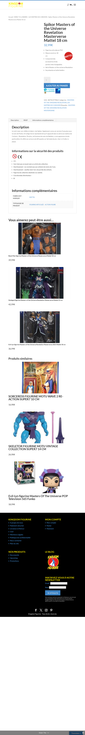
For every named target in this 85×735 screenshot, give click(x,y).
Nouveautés (14, 555)
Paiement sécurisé (17, 526)
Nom (47, 587)
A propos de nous (16, 523)
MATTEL (32, 197)
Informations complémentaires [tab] (43, 120)
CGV (12, 532)
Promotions (14, 561)
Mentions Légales (16, 535)
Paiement (50, 529)
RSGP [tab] (26, 120)
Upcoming (14, 558)
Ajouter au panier (57, 85)
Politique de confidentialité (20, 538)
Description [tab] (15, 120)
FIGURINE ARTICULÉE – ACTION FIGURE (42, 204)
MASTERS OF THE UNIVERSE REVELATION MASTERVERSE (59, 107)
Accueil (10, 17)
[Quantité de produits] (47, 80)
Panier (49, 526)
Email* (47, 583)
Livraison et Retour (17, 529)
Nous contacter (16, 541)
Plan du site (14, 544)
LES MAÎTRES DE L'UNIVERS (38, 17)
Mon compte (51, 523)
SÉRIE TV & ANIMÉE (20, 17)
